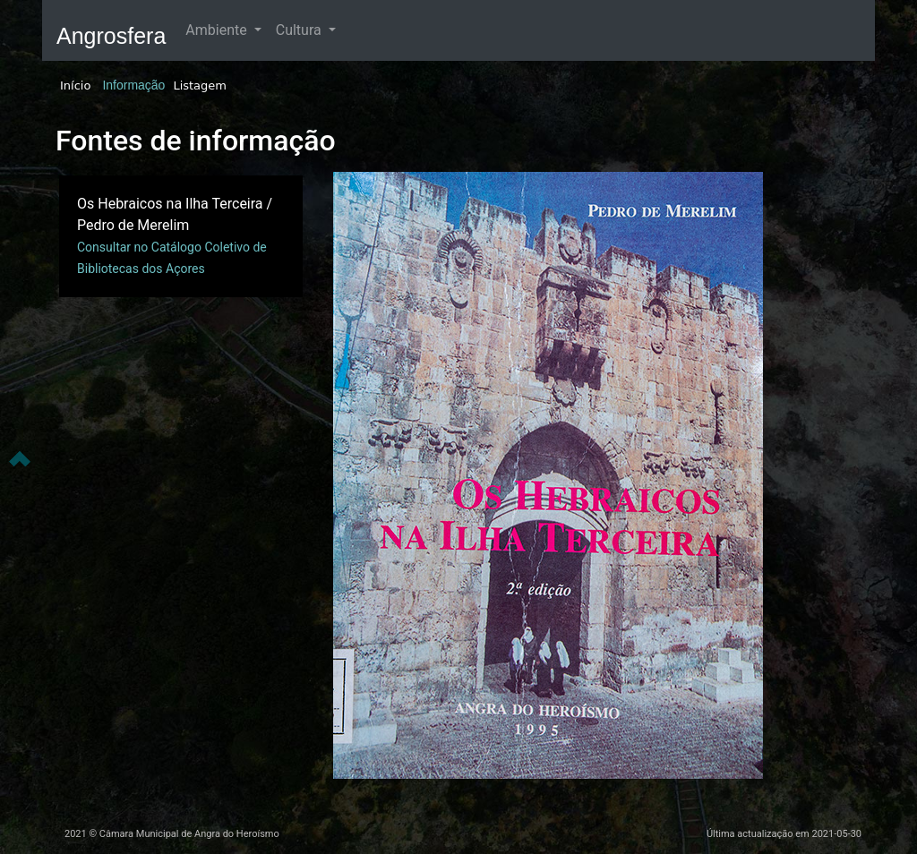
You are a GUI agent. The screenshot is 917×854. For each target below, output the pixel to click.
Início (75, 85)
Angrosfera (111, 35)
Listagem (200, 85)
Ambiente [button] (217, 29)
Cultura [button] (300, 29)
